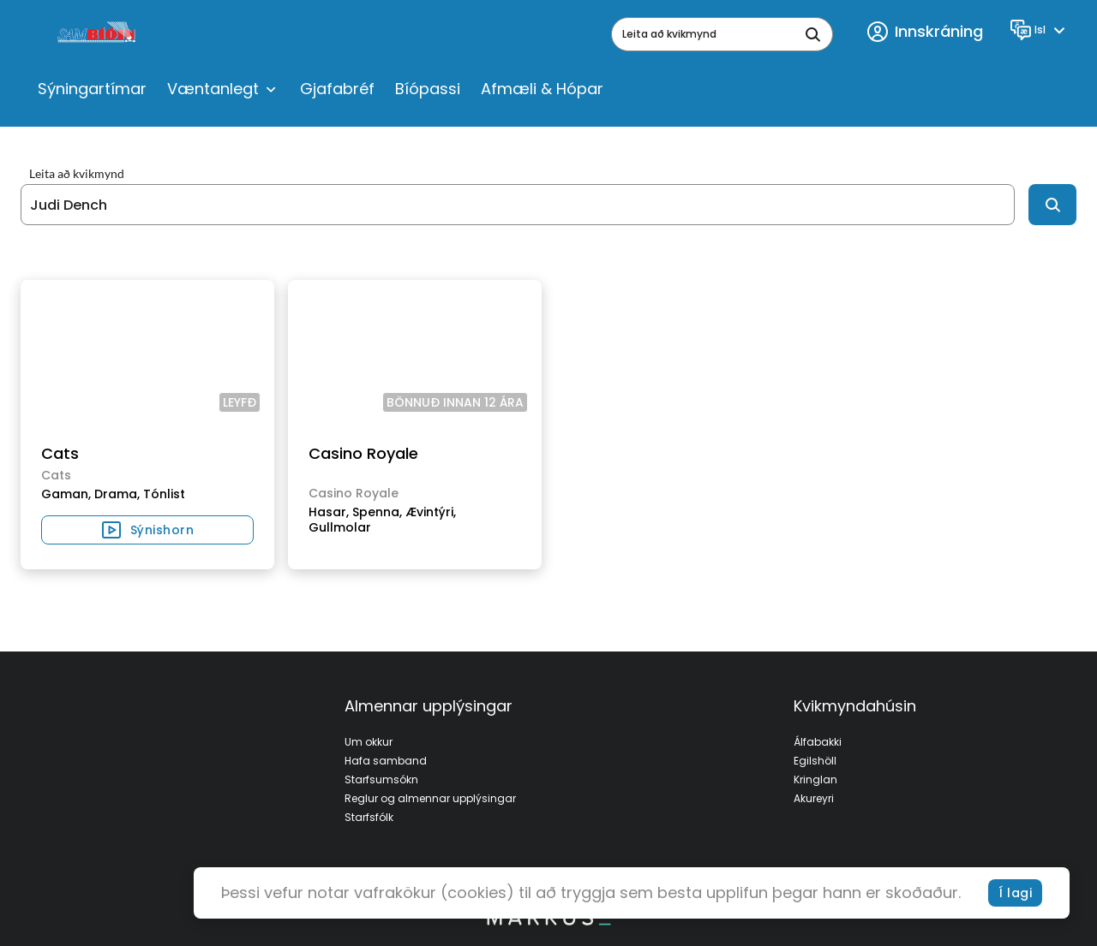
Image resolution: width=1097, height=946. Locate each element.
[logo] (98, 34)
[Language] (1040, 30)
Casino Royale (363, 453)
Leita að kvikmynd (76, 174)
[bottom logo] (548, 921)
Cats (60, 453)
